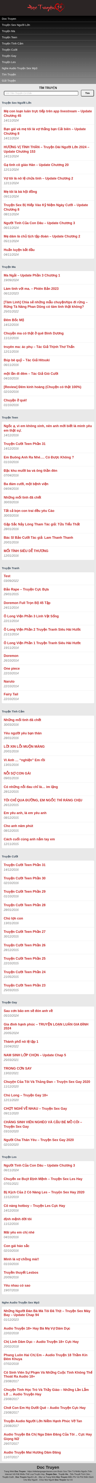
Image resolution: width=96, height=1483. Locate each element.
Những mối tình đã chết (22, 497)
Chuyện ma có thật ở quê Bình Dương (34, 333)
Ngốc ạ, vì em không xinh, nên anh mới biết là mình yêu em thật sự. (48, 428)
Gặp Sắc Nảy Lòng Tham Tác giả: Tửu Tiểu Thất (42, 524)
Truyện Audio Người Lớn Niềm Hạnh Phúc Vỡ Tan (43, 1421)
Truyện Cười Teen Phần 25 (25, 958)
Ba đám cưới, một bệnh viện (26, 484)
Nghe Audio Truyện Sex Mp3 (19, 68)
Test (7, 576)
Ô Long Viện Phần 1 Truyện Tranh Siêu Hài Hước (42, 643)
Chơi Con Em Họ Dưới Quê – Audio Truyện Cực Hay (45, 1408)
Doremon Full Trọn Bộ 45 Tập (27, 603)
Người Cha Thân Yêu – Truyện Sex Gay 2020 (39, 1140)
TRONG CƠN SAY (18, 1068)
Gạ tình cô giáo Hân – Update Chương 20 (36, 165)
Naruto (9, 681)
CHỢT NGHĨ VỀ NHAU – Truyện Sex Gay (35, 1108)
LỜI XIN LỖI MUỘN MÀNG (24, 746)
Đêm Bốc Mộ (14, 320)
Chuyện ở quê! (15, 400)
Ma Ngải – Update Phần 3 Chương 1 (32, 275)
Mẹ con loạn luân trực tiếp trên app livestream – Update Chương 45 (48, 113)
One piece (12, 668)
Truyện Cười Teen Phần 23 (25, 985)
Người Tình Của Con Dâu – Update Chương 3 (39, 223)
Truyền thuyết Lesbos (21, 1272)
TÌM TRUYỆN (48, 87)
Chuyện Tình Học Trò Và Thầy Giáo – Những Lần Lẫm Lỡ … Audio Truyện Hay (46, 1392)
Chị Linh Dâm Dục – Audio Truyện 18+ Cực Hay (41, 1342)
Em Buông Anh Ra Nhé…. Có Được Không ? (39, 457)
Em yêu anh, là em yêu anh (25, 813)
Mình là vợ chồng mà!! (21, 1259)
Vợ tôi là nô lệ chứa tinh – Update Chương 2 (38, 178)
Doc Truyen (9, 18)
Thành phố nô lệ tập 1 (21, 1042)
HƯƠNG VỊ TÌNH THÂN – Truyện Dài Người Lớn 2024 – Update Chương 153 (46, 149)
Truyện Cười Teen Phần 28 (25, 905)
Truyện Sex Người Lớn (16, 24)
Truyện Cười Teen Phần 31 (25, 444)
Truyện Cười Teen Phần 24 (25, 972)
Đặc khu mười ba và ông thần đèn (30, 471)
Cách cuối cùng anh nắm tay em (29, 839)
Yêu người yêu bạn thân (23, 733)
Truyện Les (9, 62)
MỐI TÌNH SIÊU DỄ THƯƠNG (26, 551)
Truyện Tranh (10, 568)
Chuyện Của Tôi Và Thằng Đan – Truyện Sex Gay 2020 (47, 1082)
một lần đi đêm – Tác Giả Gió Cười (31, 374)
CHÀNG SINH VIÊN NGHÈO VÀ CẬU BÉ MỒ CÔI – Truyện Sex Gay (43, 1124)
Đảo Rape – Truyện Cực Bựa (26, 589)
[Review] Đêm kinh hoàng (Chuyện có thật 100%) (42, 387)
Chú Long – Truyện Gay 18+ (26, 1095)
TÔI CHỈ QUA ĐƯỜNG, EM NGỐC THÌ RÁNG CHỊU (43, 800)
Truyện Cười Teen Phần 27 (25, 932)
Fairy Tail (11, 694)
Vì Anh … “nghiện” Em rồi (24, 760)
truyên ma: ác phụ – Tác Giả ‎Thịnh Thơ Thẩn (39, 347)
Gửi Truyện (9, 80)
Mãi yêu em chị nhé (19, 1232)
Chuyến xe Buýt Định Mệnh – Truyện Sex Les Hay (43, 1179)
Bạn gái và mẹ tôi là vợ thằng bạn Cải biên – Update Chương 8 (45, 131)
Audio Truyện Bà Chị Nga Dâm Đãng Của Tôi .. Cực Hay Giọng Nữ (48, 1437)
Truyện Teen (9, 37)
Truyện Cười (9, 49)
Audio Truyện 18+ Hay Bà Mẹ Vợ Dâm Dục (37, 1328)
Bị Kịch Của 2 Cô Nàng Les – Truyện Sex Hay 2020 (44, 1192)
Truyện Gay (9, 55)
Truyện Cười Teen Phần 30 (25, 878)
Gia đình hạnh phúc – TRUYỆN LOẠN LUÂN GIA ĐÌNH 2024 (46, 1026)
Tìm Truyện (9, 74)
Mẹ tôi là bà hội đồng (20, 192)
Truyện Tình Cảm (12, 43)
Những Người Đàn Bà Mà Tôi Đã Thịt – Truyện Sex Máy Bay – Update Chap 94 (47, 1313)
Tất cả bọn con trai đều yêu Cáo (29, 511)
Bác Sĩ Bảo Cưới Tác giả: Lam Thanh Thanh (38, 537)
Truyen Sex (51, 1474)
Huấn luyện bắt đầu (19, 250)
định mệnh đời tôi (18, 1219)
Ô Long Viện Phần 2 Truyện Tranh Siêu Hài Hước (42, 629)
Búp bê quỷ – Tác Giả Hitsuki (27, 360)
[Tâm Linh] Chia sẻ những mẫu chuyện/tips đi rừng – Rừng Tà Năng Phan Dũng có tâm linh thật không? (46, 304)
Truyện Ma (8, 31)
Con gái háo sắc (16, 1246)
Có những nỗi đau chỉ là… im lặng (31, 787)
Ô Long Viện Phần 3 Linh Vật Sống (31, 616)
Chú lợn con (13, 918)
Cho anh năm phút (18, 826)
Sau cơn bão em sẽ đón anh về (28, 1011)
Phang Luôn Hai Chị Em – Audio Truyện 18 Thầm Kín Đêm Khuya (45, 1357)
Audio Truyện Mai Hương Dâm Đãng (32, 1452)
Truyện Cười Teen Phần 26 (25, 945)
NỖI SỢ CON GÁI (17, 773)
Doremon (11, 656)
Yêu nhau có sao (17, 1285)
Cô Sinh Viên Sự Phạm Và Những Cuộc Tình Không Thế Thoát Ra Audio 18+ (48, 1374)
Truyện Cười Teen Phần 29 (25, 891)
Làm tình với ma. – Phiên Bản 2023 (31, 289)
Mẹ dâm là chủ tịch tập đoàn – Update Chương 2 (42, 236)
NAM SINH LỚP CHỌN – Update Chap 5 (35, 1055)
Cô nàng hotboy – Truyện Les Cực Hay (34, 1206)
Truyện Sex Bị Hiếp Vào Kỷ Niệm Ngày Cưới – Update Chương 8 (46, 207)
